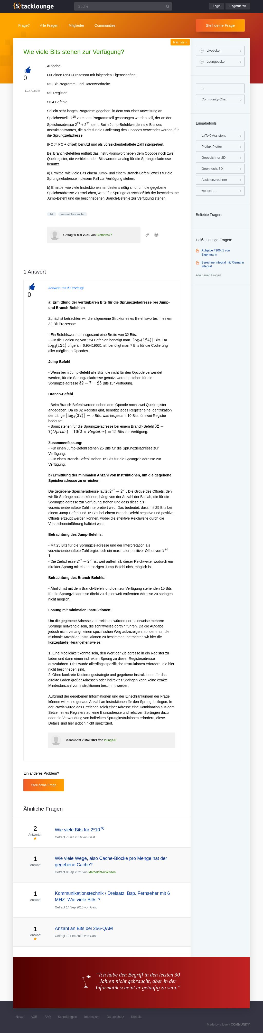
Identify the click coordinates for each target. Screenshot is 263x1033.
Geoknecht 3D (212, 169)
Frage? (24, 25)
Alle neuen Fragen (208, 275)
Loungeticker (216, 61)
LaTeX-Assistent (213, 135)
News (19, 1017)
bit (51, 214)
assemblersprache (72, 214)
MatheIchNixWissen (102, 872)
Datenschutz (115, 1017)
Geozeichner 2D (213, 157)
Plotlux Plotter (211, 146)
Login (216, 6)
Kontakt (136, 1017)
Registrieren (237, 6)
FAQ (47, 1017)
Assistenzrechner (214, 180)
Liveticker (213, 50)
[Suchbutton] (168, 6)
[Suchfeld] (123, 6)
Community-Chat (214, 99)
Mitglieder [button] (76, 25)
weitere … (209, 191)
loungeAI (110, 740)
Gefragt (68, 235)
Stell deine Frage (220, 25)
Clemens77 (104, 235)
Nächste (180, 42)
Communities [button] (105, 25)
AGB (34, 1017)
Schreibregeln (67, 1017)
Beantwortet (73, 740)
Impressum (91, 1017)
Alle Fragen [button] (49, 25)
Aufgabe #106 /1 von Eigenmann (215, 252)
